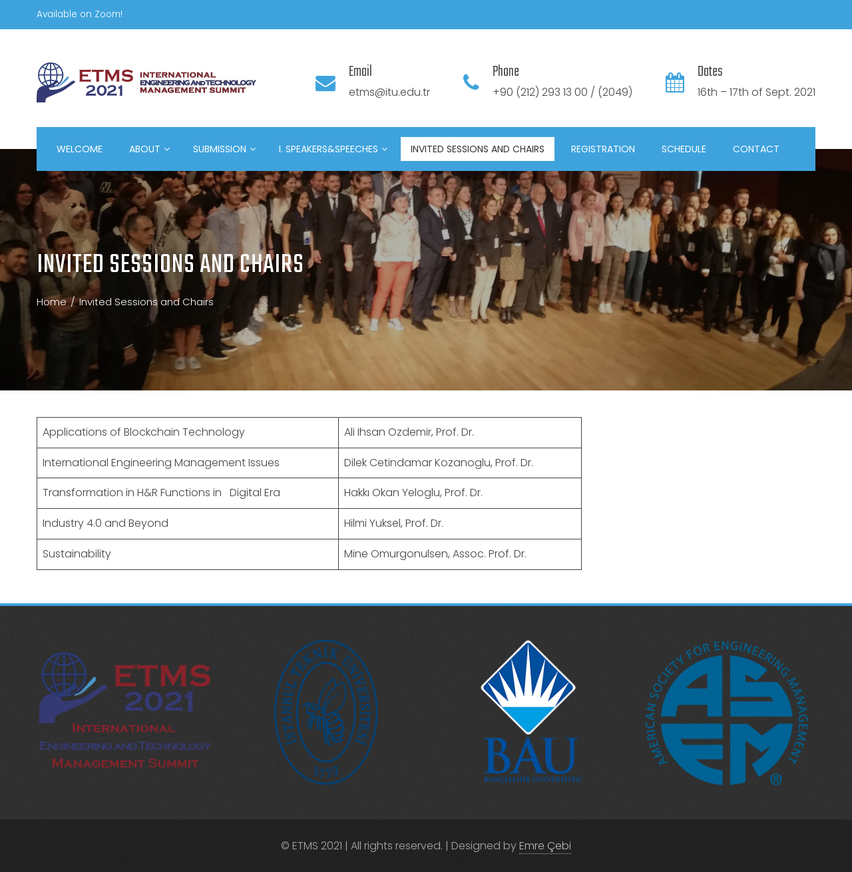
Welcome (80, 149)
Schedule (684, 149)
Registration (603, 149)
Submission (224, 149)
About (149, 149)
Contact (756, 149)
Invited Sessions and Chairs (477, 149)
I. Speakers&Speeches (333, 149)
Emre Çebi (545, 845)
